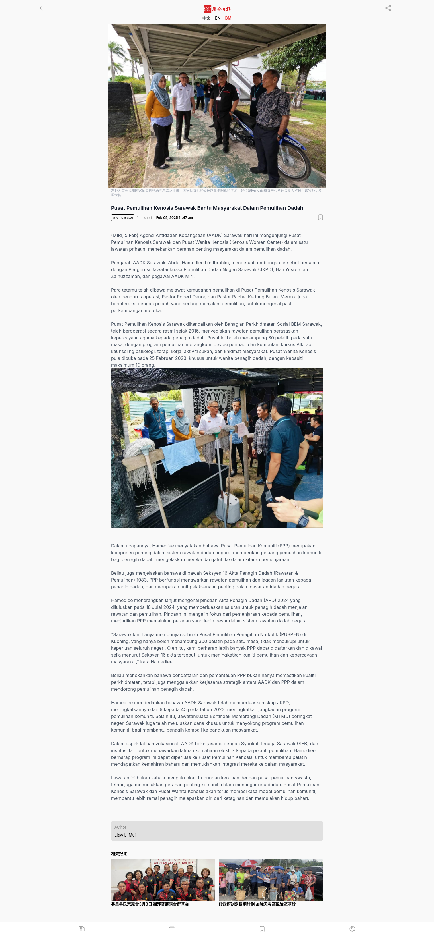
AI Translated (122, 217)
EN (217, 18)
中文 (206, 18)
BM (228, 18)
